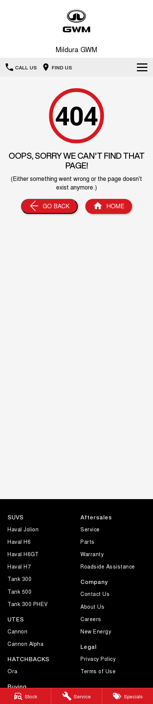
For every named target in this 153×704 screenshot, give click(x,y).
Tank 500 (19, 591)
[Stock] (25, 696)
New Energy (95, 631)
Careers (90, 619)
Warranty (92, 554)
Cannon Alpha (25, 643)
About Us (92, 606)
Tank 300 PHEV (27, 604)
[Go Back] (49, 206)
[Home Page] (108, 206)
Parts (87, 541)
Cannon (17, 631)
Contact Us (95, 593)
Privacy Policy (98, 658)
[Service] (76, 696)
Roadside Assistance (107, 566)
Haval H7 (19, 566)
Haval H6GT (23, 554)
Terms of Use (98, 671)
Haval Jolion (23, 529)
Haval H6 (19, 541)
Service (90, 529)
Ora (12, 671)
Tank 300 (19, 578)
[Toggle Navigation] (142, 67)
